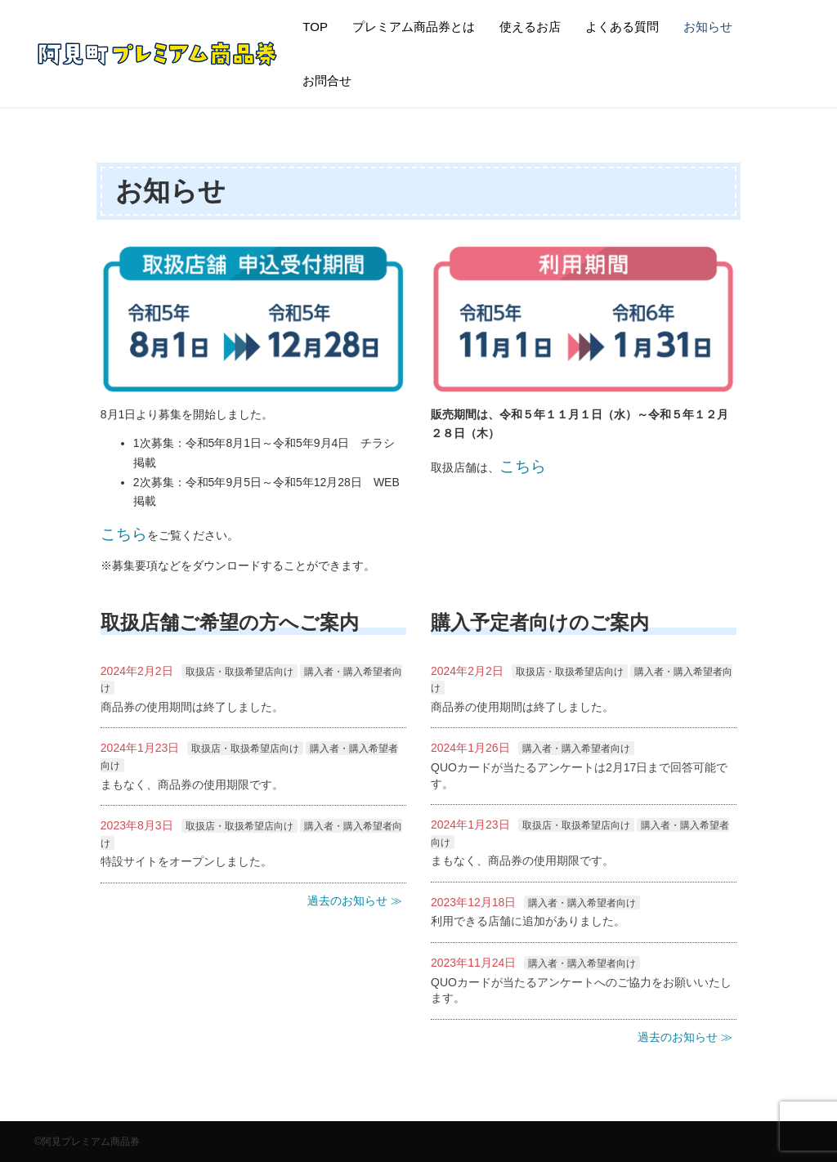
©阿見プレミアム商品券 (87, 1141)
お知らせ (707, 27)
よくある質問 (622, 27)
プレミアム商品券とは (413, 27)
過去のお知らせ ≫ (354, 900)
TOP (315, 27)
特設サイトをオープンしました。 (186, 861)
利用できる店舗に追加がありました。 (528, 920)
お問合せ (326, 80)
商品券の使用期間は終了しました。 (192, 706)
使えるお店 (530, 27)
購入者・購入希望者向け (576, 748)
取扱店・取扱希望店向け (239, 671)
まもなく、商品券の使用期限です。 (192, 784)
